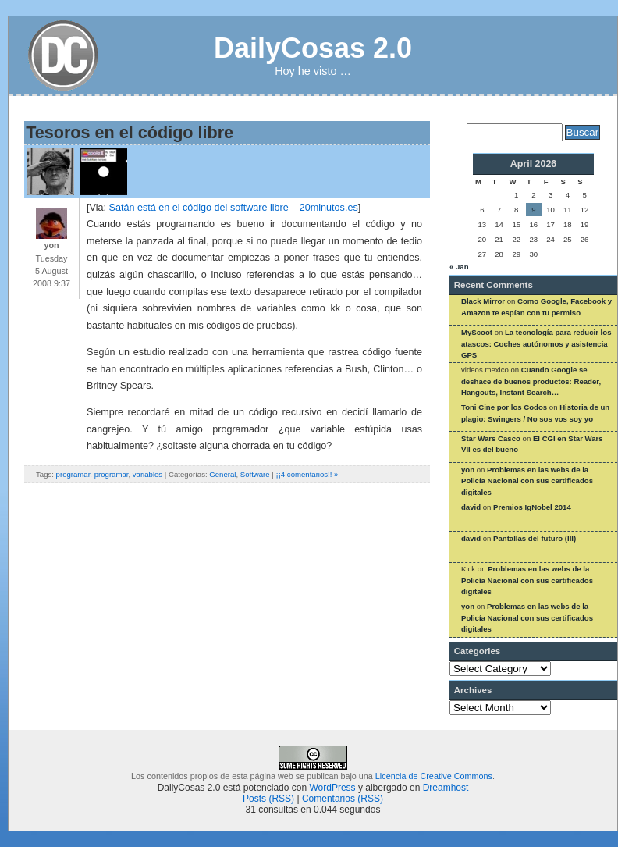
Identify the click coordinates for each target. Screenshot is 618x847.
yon (467, 469)
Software (255, 474)
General (222, 474)
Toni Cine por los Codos (504, 407)
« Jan (459, 266)
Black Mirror (483, 301)
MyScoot (476, 332)
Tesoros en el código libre (129, 132)
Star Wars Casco (490, 438)
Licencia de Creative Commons (433, 776)
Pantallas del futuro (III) (534, 538)
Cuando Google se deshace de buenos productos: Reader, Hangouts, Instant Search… (531, 381)
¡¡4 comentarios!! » (306, 474)
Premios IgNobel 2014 (532, 507)
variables (147, 474)
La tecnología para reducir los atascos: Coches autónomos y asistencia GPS (536, 343)
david (471, 507)
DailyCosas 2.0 (313, 48)
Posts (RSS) (268, 798)
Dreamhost (446, 787)
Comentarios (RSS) (342, 798)
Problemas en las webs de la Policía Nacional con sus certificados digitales (527, 480)
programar (73, 474)
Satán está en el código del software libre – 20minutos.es (232, 207)
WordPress (332, 787)
